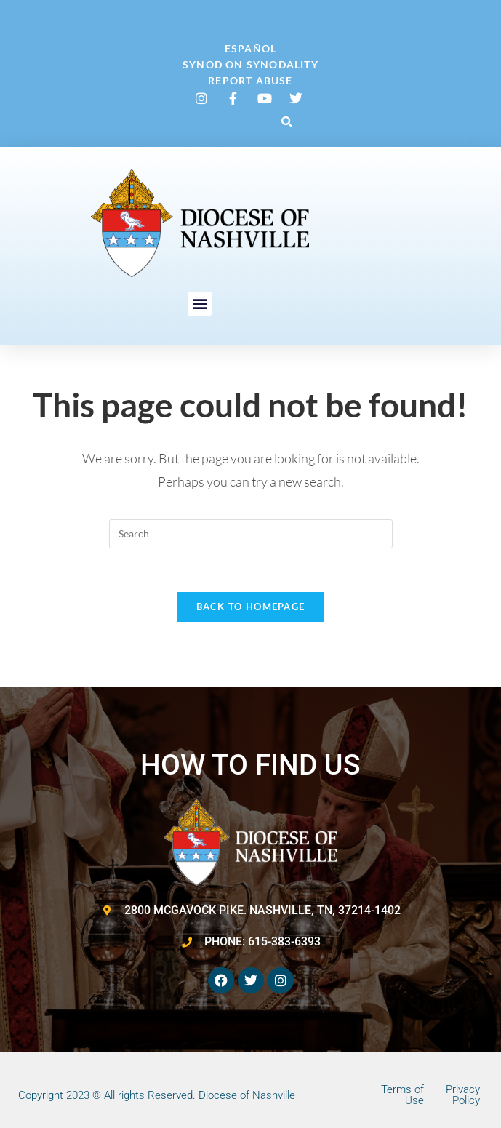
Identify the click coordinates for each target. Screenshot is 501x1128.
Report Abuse (250, 80)
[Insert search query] (251, 533)
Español (250, 48)
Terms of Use (402, 1095)
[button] (286, 121)
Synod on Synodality (250, 64)
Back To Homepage (250, 606)
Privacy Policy (463, 1095)
